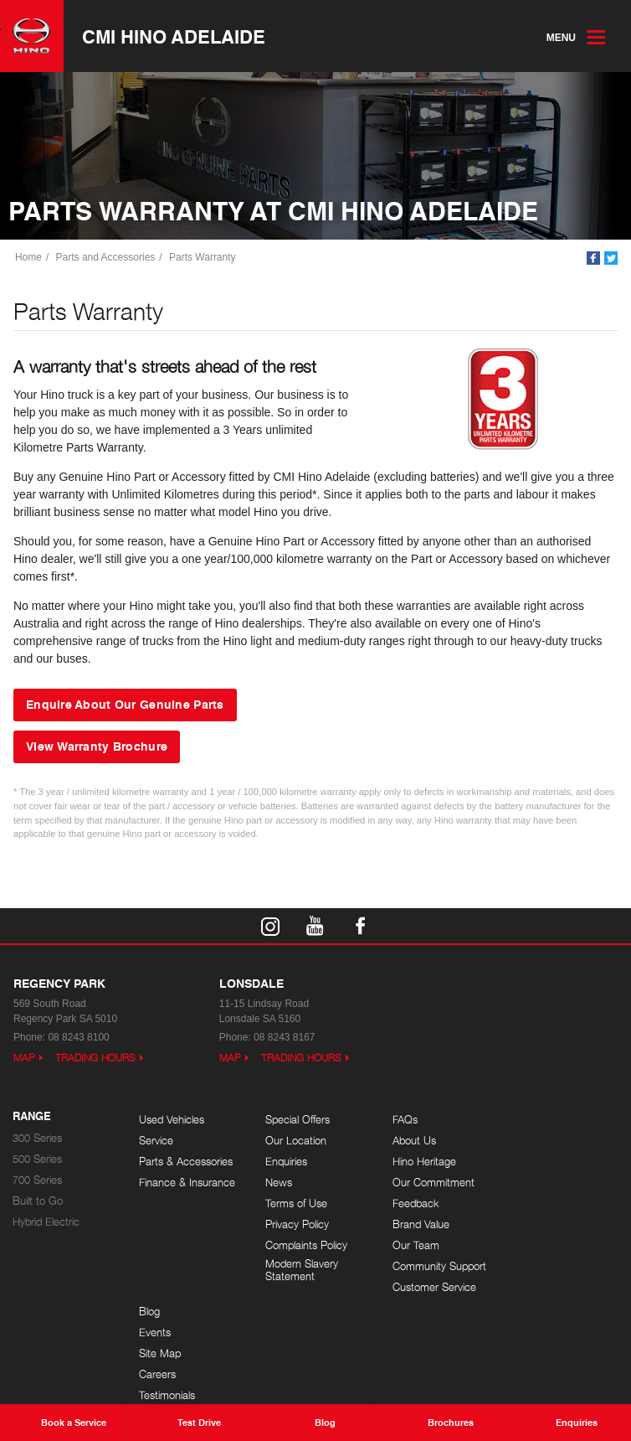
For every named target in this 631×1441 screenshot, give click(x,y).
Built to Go (38, 1201)
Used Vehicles (171, 1119)
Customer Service (433, 1287)
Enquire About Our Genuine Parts (125, 705)
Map (24, 1057)
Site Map (538, 1161)
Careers (535, 1182)
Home (28, 257)
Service (156, 1140)
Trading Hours (95, 1057)
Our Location (295, 1140)
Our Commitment (432, 1182)
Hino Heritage (422, 1161)
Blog (527, 1119)
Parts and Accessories (106, 257)
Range (32, 1116)
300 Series (37, 1138)
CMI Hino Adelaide (173, 36)
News (278, 1182)
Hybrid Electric (46, 1222)
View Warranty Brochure (96, 746)
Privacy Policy (297, 1224)
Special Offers (297, 1119)
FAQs (403, 1119)
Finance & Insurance (187, 1182)
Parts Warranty (202, 257)
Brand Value (419, 1224)
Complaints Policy (306, 1245)
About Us (412, 1140)
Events (533, 1140)
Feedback (414, 1203)
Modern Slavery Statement (301, 1270)
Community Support (438, 1266)
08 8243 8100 (78, 1037)
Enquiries (286, 1161)
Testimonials (545, 1203)
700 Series (37, 1180)
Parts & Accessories (186, 1161)
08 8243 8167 (284, 1037)
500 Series (37, 1159)
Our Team (414, 1245)
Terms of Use (296, 1203)
